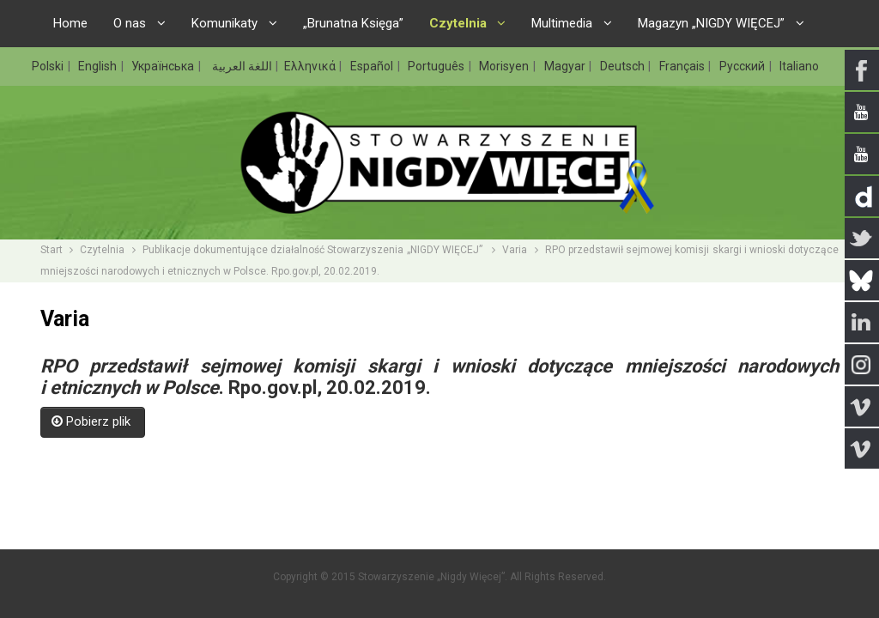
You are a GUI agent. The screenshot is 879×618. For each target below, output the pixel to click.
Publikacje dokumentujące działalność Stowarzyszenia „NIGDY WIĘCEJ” (313, 250)
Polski (49, 66)
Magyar (566, 66)
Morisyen (505, 66)
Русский (743, 66)
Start (51, 250)
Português (437, 66)
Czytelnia (102, 250)
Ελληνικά (311, 66)
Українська (164, 66)
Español (373, 66)
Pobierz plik (93, 421)
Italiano (799, 66)
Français (683, 66)
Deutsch (623, 66)
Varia (514, 250)
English (98, 66)
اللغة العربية (240, 66)
